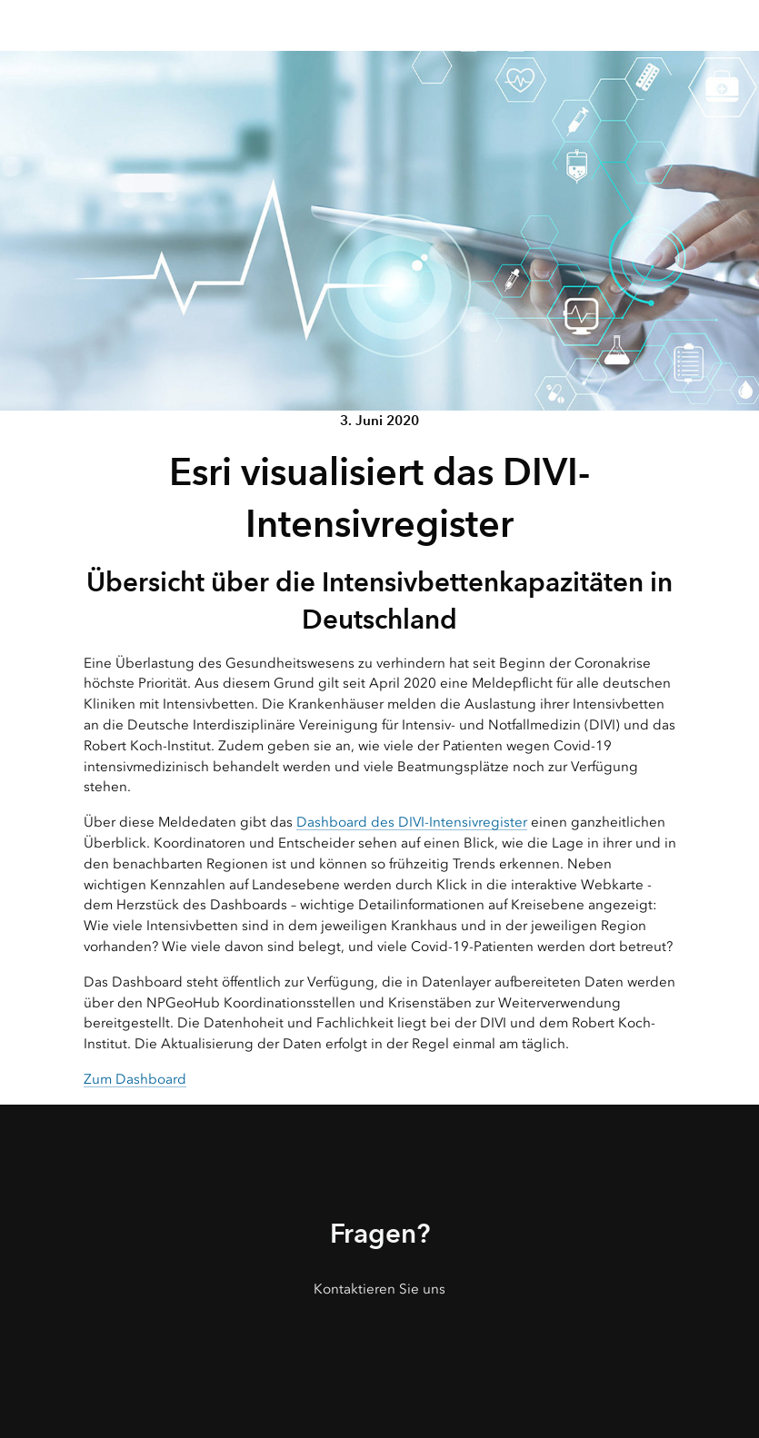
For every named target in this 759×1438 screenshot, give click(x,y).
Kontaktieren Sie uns (379, 1289)
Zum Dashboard (135, 1079)
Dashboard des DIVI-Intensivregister (411, 822)
